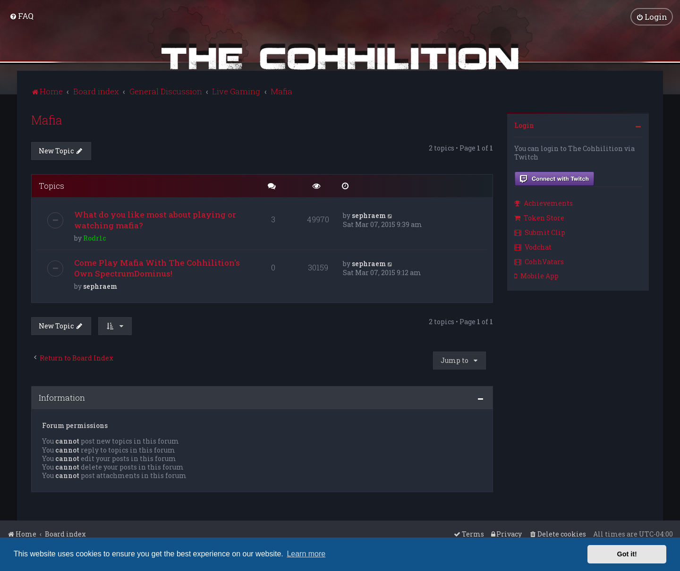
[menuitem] (21, 16)
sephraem (369, 215)
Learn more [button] (306, 554)
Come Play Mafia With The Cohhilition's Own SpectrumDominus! (157, 268)
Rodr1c (94, 238)
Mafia (46, 120)
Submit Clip (539, 232)
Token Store (539, 217)
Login (524, 125)
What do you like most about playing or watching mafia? (155, 220)
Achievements (543, 203)
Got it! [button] (627, 554)
